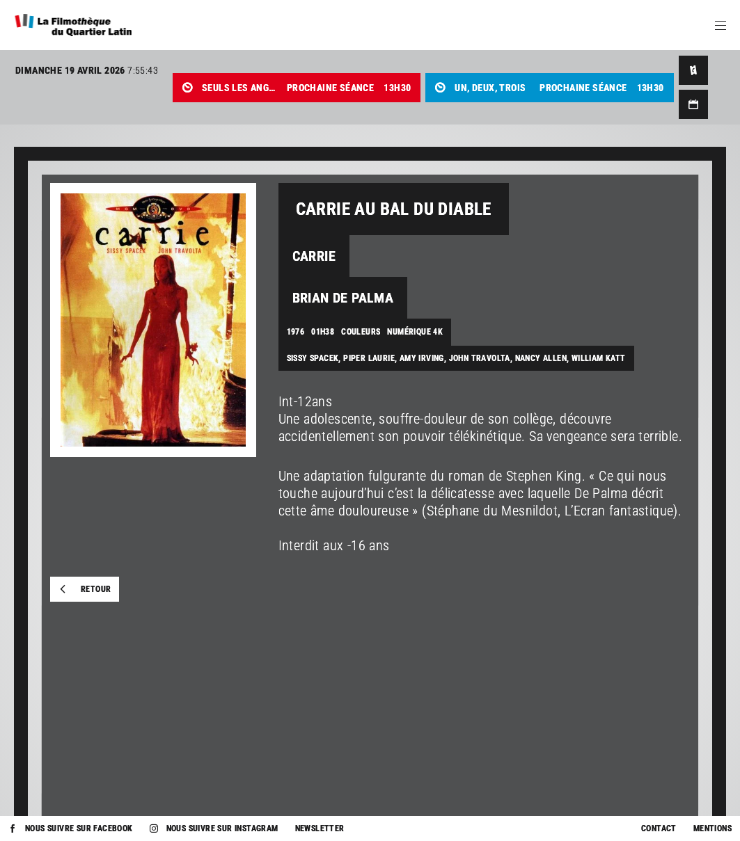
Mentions (712, 828)
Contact (659, 828)
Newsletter (320, 828)
